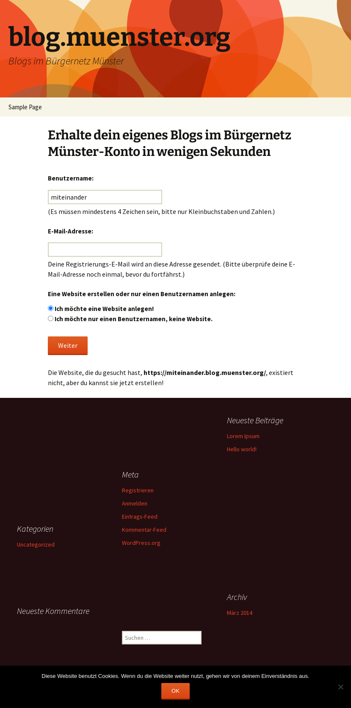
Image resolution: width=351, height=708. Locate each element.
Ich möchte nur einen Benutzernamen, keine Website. (134, 319)
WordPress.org (141, 543)
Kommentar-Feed (144, 529)
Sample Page (25, 107)
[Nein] (340, 687)
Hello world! (242, 449)
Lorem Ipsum (243, 436)
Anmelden (134, 503)
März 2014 (239, 612)
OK (175, 691)
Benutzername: (71, 178)
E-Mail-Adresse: (70, 231)
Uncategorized (36, 544)
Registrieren (138, 490)
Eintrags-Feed (140, 516)
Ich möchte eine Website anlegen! (104, 309)
